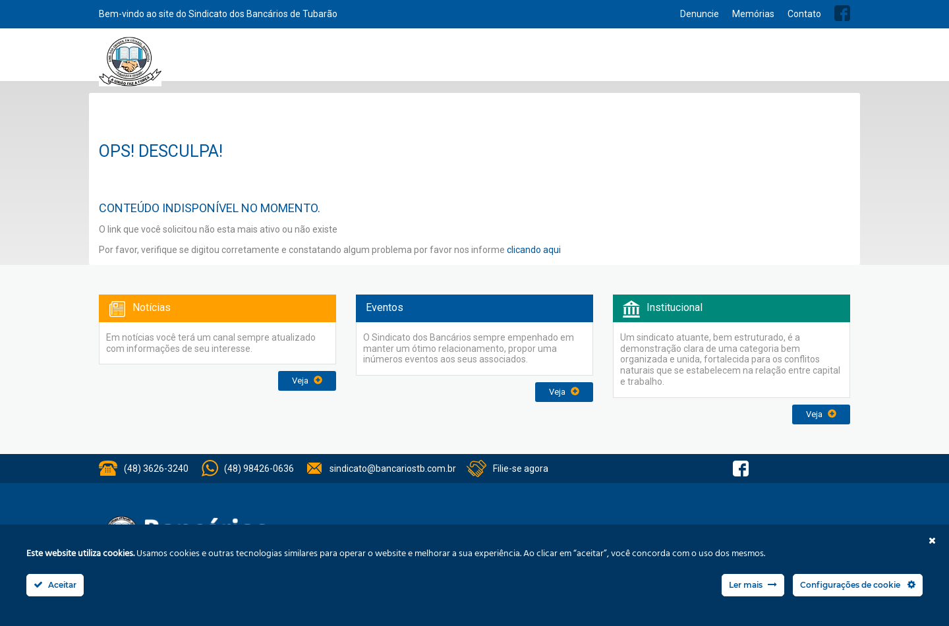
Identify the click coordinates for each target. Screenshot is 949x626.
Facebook (842, 13)
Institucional (429, 60)
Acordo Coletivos (654, 60)
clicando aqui (534, 249)
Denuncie (699, 14)
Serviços (485, 60)
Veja (307, 380)
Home (384, 61)
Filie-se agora (520, 468)
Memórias (753, 14)
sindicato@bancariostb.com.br (393, 468)
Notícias (532, 60)
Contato (804, 14)
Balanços (722, 60)
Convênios (584, 60)
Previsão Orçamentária (802, 60)
